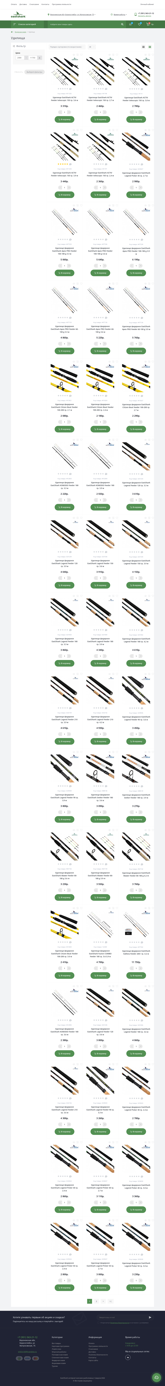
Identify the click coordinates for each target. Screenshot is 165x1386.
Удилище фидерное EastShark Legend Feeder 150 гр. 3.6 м (100, 563)
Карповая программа (60, 1346)
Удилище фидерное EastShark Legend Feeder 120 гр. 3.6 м (100, 1032)
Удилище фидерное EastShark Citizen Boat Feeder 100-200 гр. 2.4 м (100, 407)
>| (111, 1301)
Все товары (56, 1343)
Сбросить (18, 72)
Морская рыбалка (59, 1352)
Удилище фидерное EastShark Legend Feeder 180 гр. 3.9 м (100, 641)
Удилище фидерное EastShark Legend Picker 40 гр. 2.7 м (100, 1188)
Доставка (23, 4)
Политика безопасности (119, 1323)
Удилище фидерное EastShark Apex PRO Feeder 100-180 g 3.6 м (100, 251)
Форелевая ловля (59, 1363)
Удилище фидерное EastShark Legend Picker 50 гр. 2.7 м (100, 1266)
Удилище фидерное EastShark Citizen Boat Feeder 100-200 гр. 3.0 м (64, 954)
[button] (72, 14)
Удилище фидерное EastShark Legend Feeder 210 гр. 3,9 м (64, 719)
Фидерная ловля (20, 32)
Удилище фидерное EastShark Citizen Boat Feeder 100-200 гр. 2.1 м (64, 407)
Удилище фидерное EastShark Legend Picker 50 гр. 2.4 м (64, 1266)
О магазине (34, 4)
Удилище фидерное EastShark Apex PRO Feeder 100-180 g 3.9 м (136, 251)
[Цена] (19, 58)
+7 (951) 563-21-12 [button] (27, 1337)
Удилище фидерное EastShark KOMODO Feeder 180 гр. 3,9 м (100, 485)
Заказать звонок (144, 16)
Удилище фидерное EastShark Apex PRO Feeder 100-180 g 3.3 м (64, 251)
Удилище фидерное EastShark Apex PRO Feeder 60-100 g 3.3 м (64, 329)
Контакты (45, 4)
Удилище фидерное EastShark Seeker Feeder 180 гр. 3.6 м (100, 797)
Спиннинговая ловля (60, 1357)
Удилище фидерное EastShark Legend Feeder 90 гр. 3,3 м (100, 1110)
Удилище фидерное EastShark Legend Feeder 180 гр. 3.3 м (64, 641)
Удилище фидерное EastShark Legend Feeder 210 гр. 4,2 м (100, 719)
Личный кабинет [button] (147, 4)
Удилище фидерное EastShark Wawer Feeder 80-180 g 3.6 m (64, 875)
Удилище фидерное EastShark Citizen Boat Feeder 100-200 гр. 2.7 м (136, 407)
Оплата (14, 4)
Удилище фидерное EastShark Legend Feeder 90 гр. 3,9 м (64, 797)
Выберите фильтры (34, 72)
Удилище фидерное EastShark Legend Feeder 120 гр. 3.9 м (64, 563)
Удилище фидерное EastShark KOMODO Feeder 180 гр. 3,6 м (64, 1032)
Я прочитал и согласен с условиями (124, 1323)
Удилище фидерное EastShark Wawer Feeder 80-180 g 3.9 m (100, 875)
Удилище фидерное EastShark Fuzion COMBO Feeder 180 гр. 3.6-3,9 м (100, 954)
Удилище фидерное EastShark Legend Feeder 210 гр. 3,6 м (64, 1110)
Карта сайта (93, 1360)
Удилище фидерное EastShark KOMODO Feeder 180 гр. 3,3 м (64, 485)
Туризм (55, 1366)
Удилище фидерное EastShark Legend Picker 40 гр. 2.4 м (64, 1188)
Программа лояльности (61, 4)
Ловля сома (56, 1349)
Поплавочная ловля (60, 1355)
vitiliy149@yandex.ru (27, 1351)
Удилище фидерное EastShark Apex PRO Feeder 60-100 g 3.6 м (100, 329)
